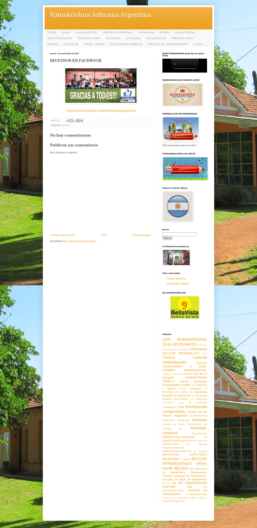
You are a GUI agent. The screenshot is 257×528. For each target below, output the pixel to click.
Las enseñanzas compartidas (184, 409)
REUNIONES (171, 459)
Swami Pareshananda (59, 38)
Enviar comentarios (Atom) (81, 241)
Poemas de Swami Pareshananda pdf (184, 424)
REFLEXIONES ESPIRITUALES (184, 454)
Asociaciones (113, 38)
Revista (186, 459)
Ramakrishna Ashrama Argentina (100, 15)
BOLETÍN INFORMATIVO (180, 353)
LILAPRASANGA (198, 416)
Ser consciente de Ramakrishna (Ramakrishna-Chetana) (184, 472)
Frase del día (71, 44)
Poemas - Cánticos (94, 44)
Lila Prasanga (133, 38)
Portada (51, 32)
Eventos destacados (193, 381)
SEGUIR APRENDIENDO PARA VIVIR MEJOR (184, 463)
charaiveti (201, 362)
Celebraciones (146, 32)
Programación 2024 (86, 32)
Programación (199, 433)
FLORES (183, 389)
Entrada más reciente (63, 235)
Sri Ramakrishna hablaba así (126, 44)
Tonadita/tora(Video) (196, 494)
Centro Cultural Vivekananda (184, 359)
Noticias (65, 32)
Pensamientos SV (156, 38)
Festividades (171, 385)
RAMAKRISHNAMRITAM (173, 448)
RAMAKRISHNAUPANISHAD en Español (184, 451)
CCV (204, 353)
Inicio (104, 235)
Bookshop (52, 44)
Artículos (164, 32)
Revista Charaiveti (185, 32)
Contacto (198, 44)
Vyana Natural (176, 278)
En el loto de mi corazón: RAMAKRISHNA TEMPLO (184, 377)
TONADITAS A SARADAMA (175, 498)
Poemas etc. (172, 428)
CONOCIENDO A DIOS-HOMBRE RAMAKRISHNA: (184, 368)
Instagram (195, 388)
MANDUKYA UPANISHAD (176, 420)
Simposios (180, 476)
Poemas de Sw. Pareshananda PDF (168, 44)
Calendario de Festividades (118, 32)
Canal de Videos (177, 283)
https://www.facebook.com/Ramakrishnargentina (100, 111)
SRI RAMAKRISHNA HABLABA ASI (184, 484)
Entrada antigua (142, 235)
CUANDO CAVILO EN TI (173, 374)
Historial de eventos (182, 38)
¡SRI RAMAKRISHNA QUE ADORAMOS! (184, 341)
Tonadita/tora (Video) (88, 38)
